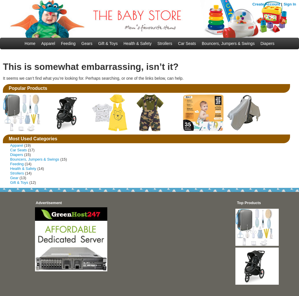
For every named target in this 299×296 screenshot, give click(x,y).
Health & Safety (137, 43)
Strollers (164, 43)
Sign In (290, 4)
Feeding (68, 43)
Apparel (48, 43)
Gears (86, 43)
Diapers (267, 43)
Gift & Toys (107, 43)
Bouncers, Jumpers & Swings (228, 43)
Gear (14, 178)
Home (30, 43)
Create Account (266, 4)
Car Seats (187, 43)
